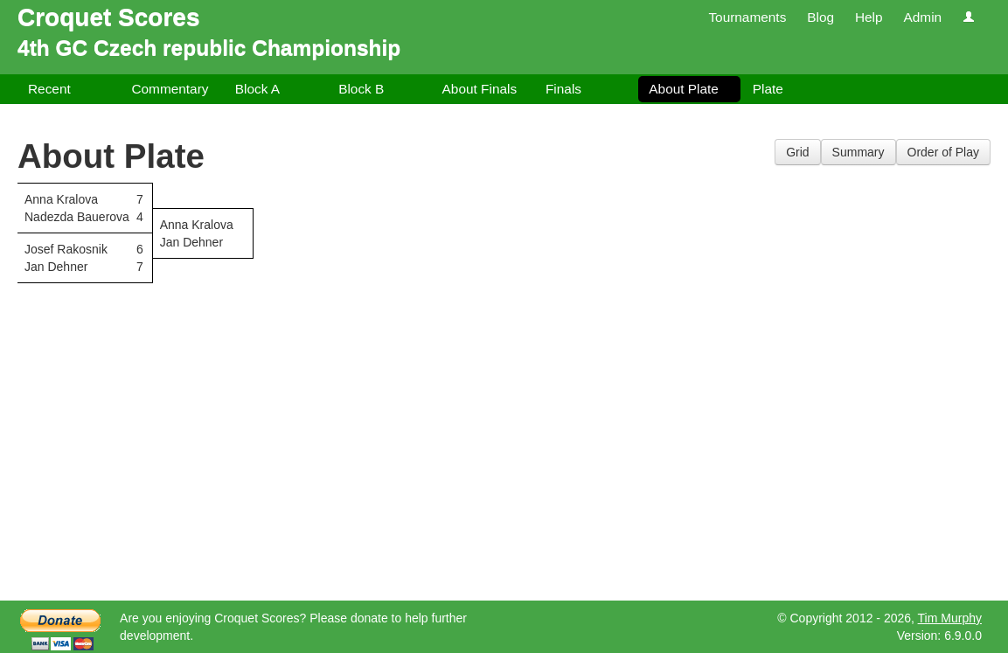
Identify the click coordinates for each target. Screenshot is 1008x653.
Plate (768, 88)
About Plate (684, 88)
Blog (820, 17)
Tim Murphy (950, 618)
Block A (257, 88)
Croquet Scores (108, 17)
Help (869, 17)
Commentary (169, 88)
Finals (563, 88)
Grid (797, 152)
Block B (361, 88)
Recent (49, 88)
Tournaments (747, 17)
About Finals (480, 88)
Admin (922, 17)
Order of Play (943, 152)
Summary (858, 152)
